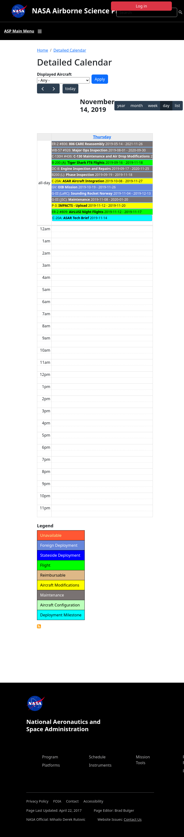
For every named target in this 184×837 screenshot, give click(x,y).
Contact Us (133, 819)
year (121, 105)
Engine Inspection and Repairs (86, 168)
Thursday (102, 137)
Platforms (51, 765)
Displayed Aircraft (54, 74)
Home (42, 50)
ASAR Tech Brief (76, 217)
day (166, 105)
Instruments (100, 765)
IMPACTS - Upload (72, 205)
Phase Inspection (80, 174)
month (136, 105)
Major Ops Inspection (90, 150)
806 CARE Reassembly (87, 143)
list (177, 105)
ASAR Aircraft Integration (83, 181)
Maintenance (79, 199)
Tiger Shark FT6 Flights (86, 162)
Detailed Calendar (69, 50)
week (152, 105)
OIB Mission (68, 187)
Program (50, 757)
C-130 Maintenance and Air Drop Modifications (112, 156)
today (70, 88)
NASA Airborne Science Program (86, 10)
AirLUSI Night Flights (86, 211)
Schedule (97, 757)
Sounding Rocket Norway (91, 193)
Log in (141, 6)
